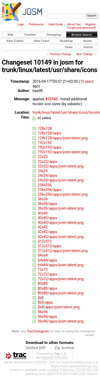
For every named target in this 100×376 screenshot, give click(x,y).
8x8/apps (45, 302)
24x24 (43, 171)
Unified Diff (35, 348)
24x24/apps (47, 175)
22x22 (43, 157)
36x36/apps (47, 204)
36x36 (43, 199)
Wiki (10, 34)
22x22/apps (47, 161)
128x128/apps (49, 133)
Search (88, 47)
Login (20, 24)
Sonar (69, 47)
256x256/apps (49, 190)
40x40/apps (47, 218)
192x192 (45, 143)
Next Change (84, 54)
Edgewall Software (54, 357)
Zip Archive (64, 348)
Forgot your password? (81, 27)
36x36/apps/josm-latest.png (60, 208)
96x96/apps (47, 316)
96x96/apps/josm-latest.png (60, 321)
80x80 (43, 283)
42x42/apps (47, 232)
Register (90, 24)
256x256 (45, 185)
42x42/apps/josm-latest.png (60, 237)
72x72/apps (47, 274)
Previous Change (60, 54)
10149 (43, 62)
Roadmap (66, 40)
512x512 (45, 241)
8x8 (41, 298)
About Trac (74, 24)
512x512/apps (49, 246)
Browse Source (82, 34)
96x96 (43, 312)
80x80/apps (47, 288)
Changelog (54, 34)
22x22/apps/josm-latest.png (60, 166)
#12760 (51, 99)
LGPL (82, 374)
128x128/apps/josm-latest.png (63, 138)
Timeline (30, 34)
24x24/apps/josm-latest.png (60, 180)
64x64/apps (47, 260)
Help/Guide (55, 24)
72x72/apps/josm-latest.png (60, 279)
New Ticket (42, 40)
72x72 (43, 269)
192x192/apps (49, 147)
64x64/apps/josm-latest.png (60, 265)
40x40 (43, 213)
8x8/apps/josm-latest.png (58, 307)
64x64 (43, 255)
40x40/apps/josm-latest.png (60, 222)
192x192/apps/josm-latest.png (63, 152)
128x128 (45, 128)
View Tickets (15, 40)
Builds (87, 40)
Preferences (36, 24)
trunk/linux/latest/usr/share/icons (49, 70)
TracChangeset (38, 331)
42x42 (43, 227)
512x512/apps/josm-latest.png (63, 251)
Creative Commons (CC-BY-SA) (69, 370)
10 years (87, 81)
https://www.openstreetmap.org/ (74, 366)
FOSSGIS (40, 362)
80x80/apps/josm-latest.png (60, 293)
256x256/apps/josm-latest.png (63, 194)
